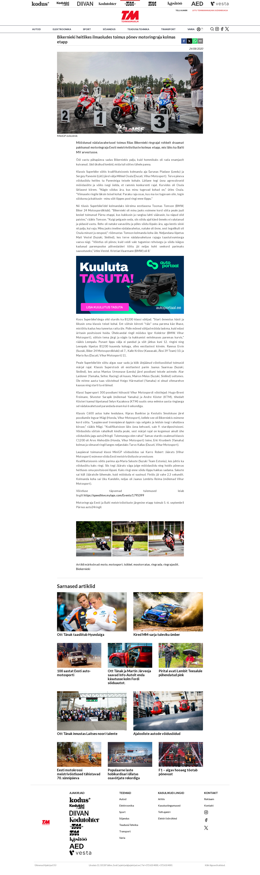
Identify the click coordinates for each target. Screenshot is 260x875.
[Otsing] (212, 29)
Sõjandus (109, 29)
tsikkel (128, 564)
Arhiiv (161, 799)
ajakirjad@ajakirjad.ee (129, 865)
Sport (87, 29)
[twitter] (189, 41)
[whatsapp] (194, 41)
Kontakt (209, 805)
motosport (116, 564)
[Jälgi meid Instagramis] (217, 29)
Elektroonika (62, 29)
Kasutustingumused (169, 805)
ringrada (156, 564)
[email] (200, 41)
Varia (191, 29)
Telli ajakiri (181, 10)
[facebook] (184, 41)
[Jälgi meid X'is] (227, 29)
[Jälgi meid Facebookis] (222, 29)
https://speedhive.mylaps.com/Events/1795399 (114, 495)
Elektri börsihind (167, 818)
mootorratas (141, 564)
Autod (36, 29)
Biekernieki (83, 569)
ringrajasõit (170, 564)
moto (104, 564)
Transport (168, 29)
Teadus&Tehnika (138, 29)
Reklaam (209, 799)
